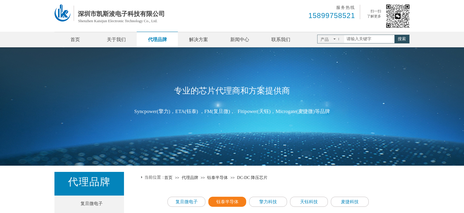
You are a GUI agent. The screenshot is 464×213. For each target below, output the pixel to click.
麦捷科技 (350, 201)
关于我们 (116, 39)
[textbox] (369, 39)
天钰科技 (309, 201)
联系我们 (280, 39)
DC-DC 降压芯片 (252, 177)
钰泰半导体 (217, 177)
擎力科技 (268, 201)
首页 (75, 39)
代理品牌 (157, 39)
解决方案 (198, 39)
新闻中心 (239, 39)
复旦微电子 (91, 203)
